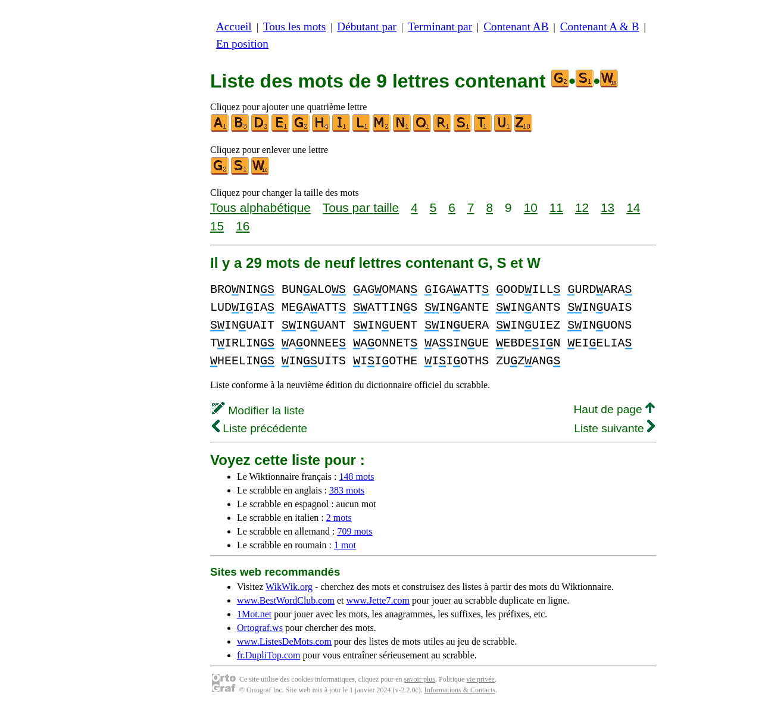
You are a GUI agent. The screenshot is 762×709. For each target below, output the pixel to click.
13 (607, 207)
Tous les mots (294, 26)
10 (531, 207)
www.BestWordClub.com (286, 600)
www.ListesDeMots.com (284, 641)
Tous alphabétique (260, 207)
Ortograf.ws (260, 628)
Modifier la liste (258, 410)
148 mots (356, 476)
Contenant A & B (599, 26)
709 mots (354, 531)
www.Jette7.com (378, 600)
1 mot (345, 545)
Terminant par (440, 26)
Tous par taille (361, 207)
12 (582, 207)
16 (242, 226)
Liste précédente (259, 428)
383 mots (346, 490)
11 (556, 207)
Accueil (234, 26)
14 (633, 207)
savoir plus (419, 679)
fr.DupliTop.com (268, 655)
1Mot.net (254, 614)
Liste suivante (614, 428)
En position (242, 44)
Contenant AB (515, 26)
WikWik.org (289, 587)
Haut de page (614, 409)
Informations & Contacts (459, 690)
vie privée (480, 679)
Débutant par (366, 26)
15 (217, 226)
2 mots (339, 518)
